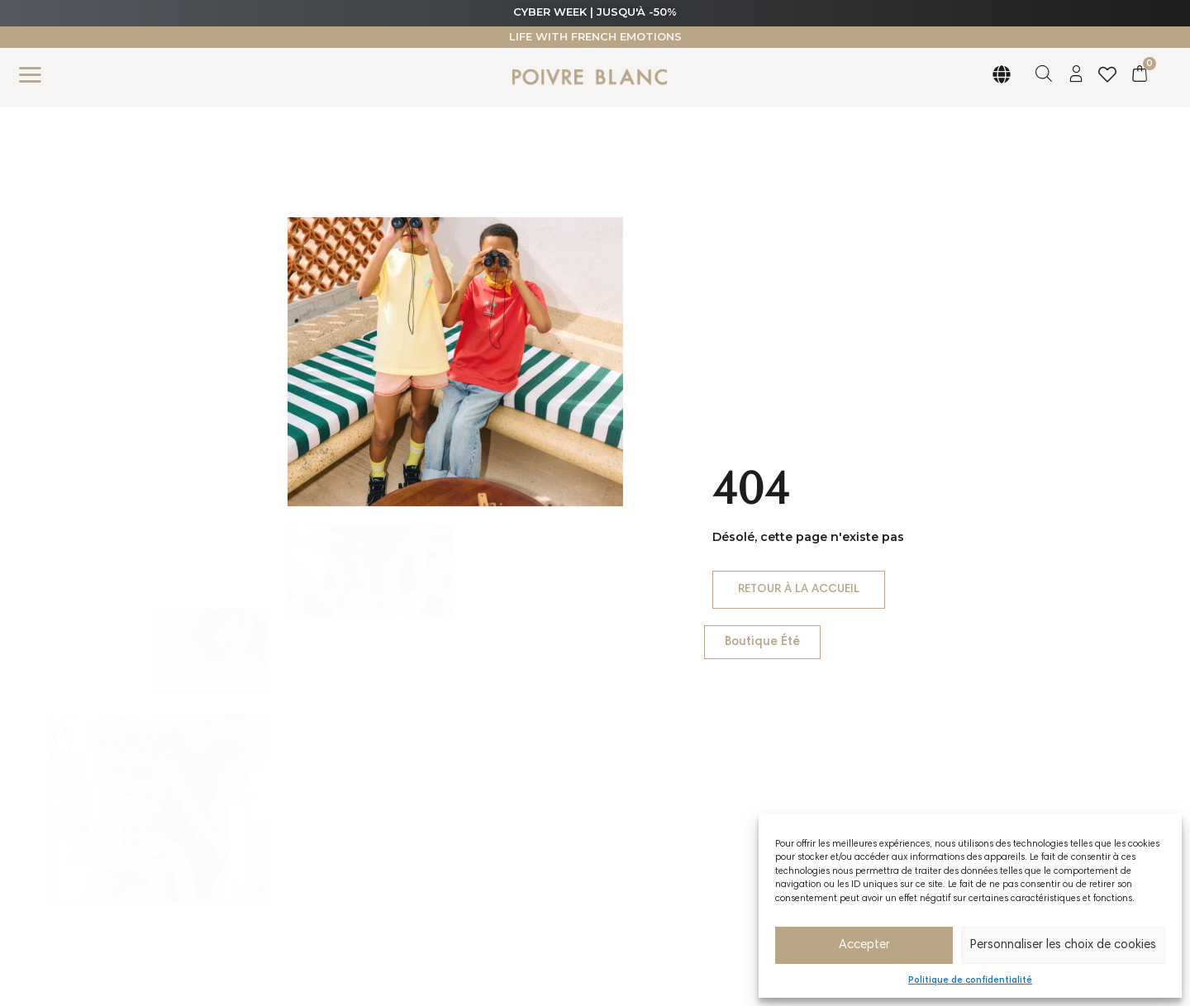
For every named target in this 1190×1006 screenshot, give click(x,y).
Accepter (864, 945)
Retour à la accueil (790, 594)
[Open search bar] (1043, 74)
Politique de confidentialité (970, 980)
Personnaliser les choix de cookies (1063, 945)
